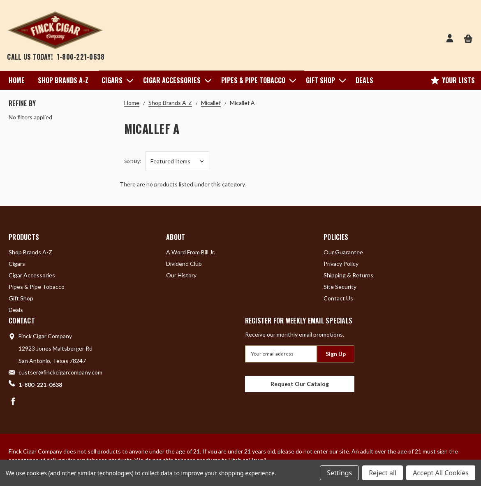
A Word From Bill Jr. (190, 252)
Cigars (116, 80)
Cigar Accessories (175, 80)
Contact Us (338, 298)
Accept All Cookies (441, 472)
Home (17, 80)
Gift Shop (324, 80)
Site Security (340, 286)
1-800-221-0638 (81, 57)
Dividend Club (184, 263)
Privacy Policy (341, 263)
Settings (339, 472)
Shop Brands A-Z (63, 80)
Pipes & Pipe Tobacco (257, 80)
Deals (364, 80)
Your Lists (453, 80)
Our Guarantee (343, 252)
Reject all (382, 472)
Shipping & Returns (348, 275)
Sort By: (132, 161)
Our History (181, 275)
